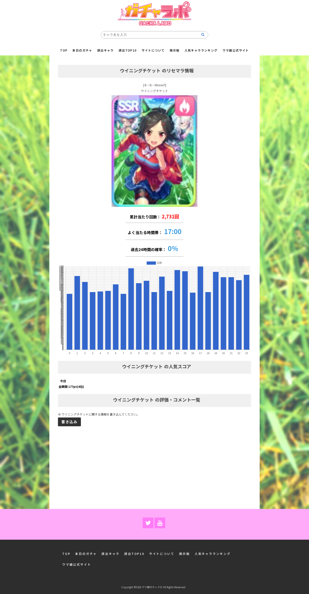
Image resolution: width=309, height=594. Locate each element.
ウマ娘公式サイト (236, 50)
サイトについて (153, 50)
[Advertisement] (154, 460)
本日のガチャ (82, 50)
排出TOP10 (128, 50)
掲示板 (174, 50)
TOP (63, 50)
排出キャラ (105, 50)
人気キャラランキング (201, 50)
